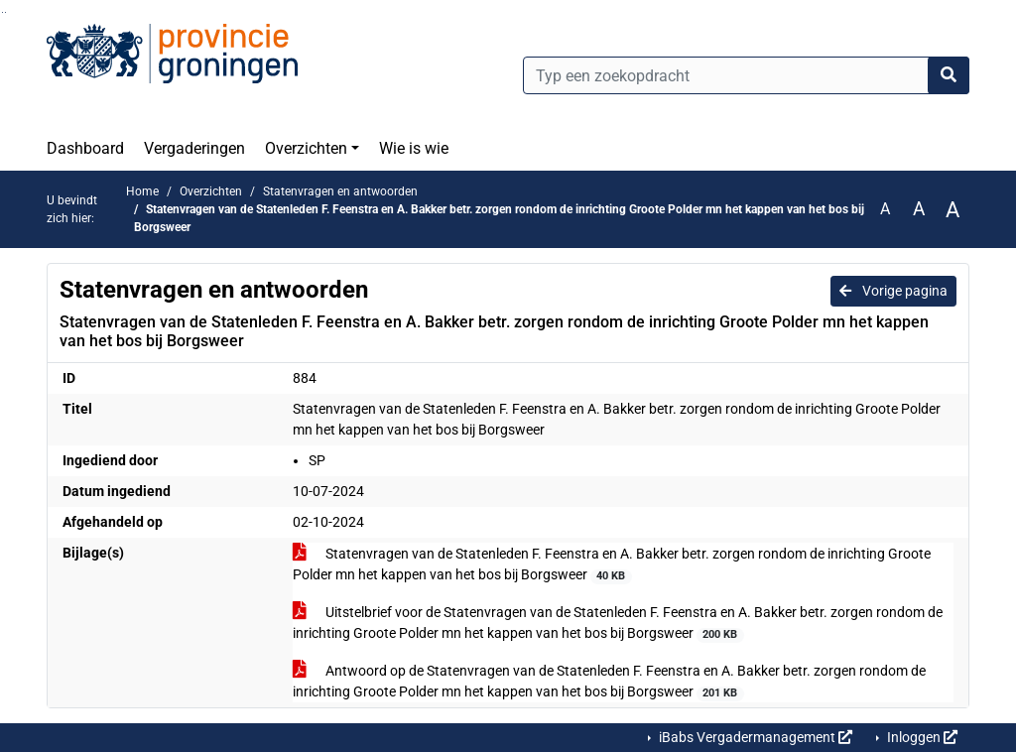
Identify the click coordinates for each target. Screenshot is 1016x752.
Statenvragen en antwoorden (340, 191)
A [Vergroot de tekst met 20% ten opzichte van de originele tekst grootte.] (919, 208)
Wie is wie (413, 148)
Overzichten (306, 148)
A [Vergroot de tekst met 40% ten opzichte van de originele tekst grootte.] (952, 209)
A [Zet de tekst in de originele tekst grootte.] (885, 208)
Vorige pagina (893, 291)
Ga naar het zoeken (2, 12)
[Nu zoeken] (948, 75)
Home (142, 191)
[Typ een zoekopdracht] (746, 75)
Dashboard (85, 148)
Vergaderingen (194, 148)
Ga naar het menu (5, 12)
